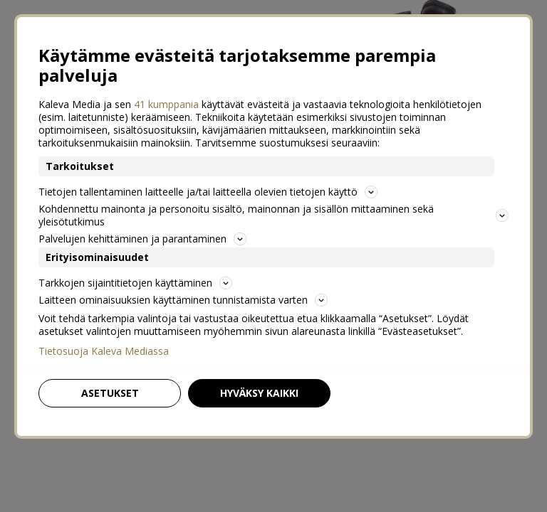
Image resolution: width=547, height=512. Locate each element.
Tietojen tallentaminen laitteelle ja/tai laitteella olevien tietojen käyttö (207, 191)
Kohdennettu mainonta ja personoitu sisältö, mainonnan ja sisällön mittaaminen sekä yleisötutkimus (273, 215)
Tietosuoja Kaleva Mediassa (103, 351)
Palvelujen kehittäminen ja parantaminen (142, 238)
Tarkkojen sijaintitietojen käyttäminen (135, 282)
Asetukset (110, 393)
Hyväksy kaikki (259, 393)
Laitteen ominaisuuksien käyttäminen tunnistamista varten (183, 299)
